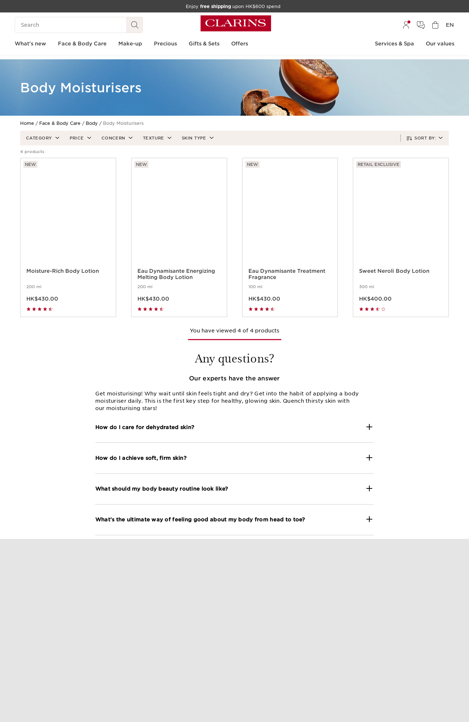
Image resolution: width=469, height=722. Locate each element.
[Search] (71, 25)
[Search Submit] (135, 25)
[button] (42, 138)
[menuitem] (406, 25)
